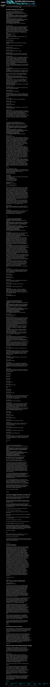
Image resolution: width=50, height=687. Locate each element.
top (6, 119)
